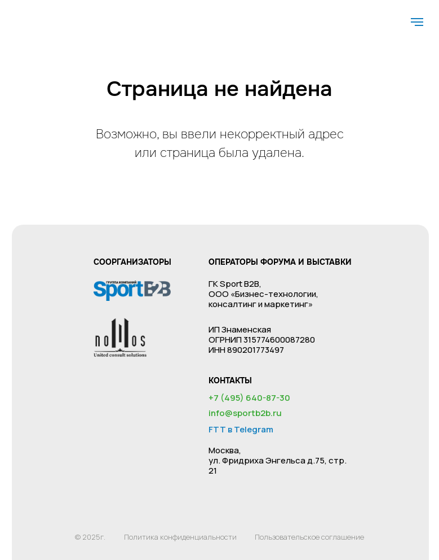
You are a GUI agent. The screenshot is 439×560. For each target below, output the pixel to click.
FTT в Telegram (241, 429)
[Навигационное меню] (417, 22)
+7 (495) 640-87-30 (249, 398)
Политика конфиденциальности (180, 537)
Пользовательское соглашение (309, 537)
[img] (37, 15)
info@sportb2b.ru (245, 413)
